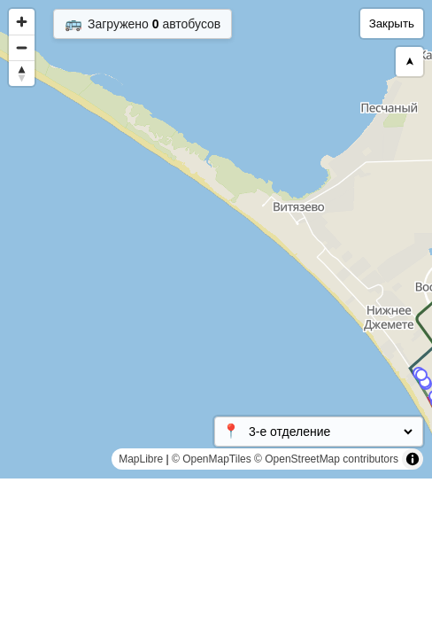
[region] (216, 239)
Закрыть (391, 23)
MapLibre (141, 459)
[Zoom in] (22, 22)
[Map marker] (425, 382)
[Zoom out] (22, 47)
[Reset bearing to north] (22, 73)
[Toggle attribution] (412, 459)
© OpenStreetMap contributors (326, 459)
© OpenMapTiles (211, 459)
